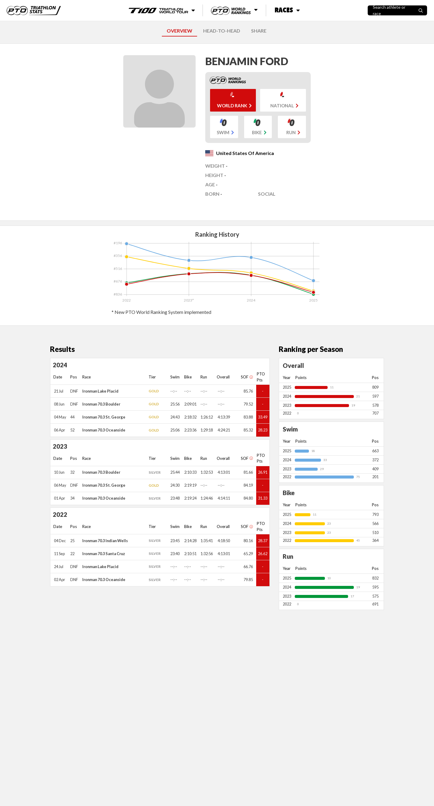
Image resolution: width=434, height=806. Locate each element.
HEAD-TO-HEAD (221, 30)
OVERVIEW (179, 30)
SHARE (258, 30)
